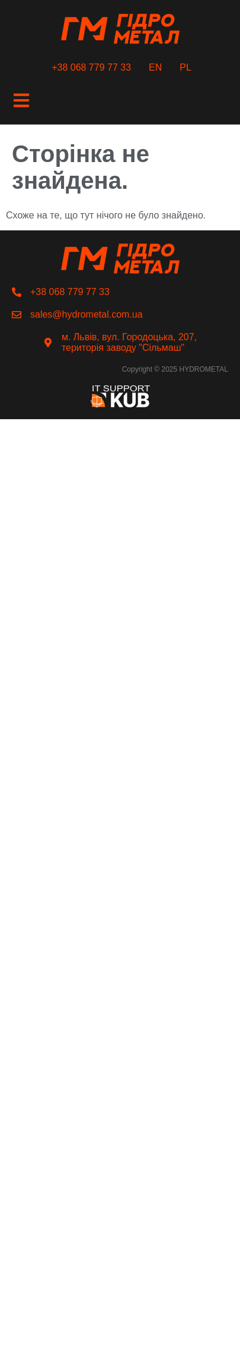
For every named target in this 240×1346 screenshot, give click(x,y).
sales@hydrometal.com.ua (86, 314)
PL (185, 67)
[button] (21, 101)
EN (155, 67)
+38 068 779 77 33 (91, 67)
